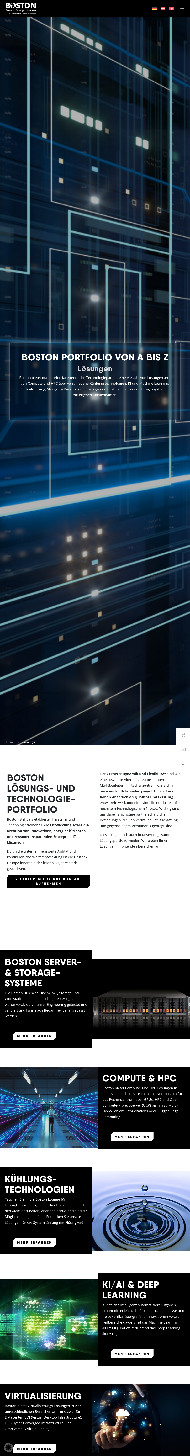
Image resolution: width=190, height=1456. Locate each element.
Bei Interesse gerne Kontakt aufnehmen (48, 881)
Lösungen (30, 742)
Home (9, 742)
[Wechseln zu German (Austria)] (163, 8)
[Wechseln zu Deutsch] (154, 8)
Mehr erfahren (34, 1036)
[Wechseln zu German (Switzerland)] (171, 8)
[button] (8, 1447)
